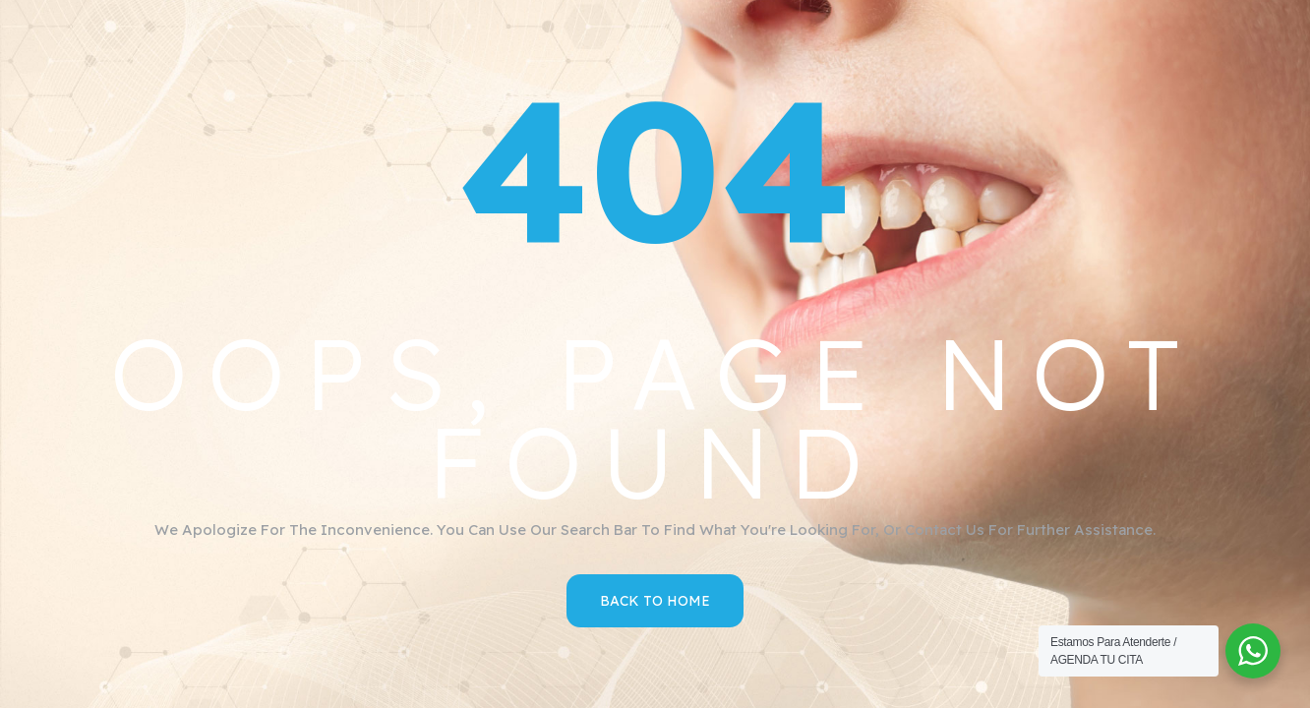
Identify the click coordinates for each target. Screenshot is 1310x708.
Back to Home (655, 601)
